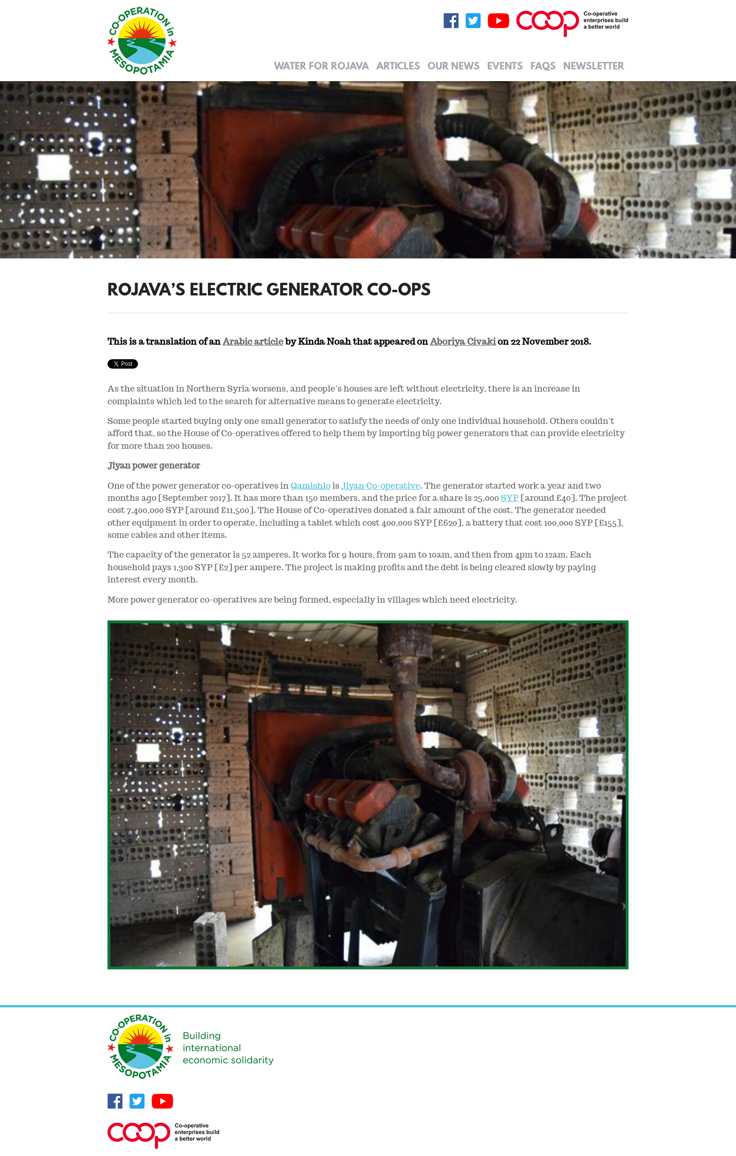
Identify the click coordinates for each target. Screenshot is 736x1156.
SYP (510, 497)
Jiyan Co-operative (380, 485)
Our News (454, 66)
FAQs (543, 66)
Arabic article (253, 341)
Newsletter (593, 66)
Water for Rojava (321, 66)
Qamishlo (310, 485)
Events (505, 66)
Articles (398, 66)
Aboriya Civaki (463, 341)
